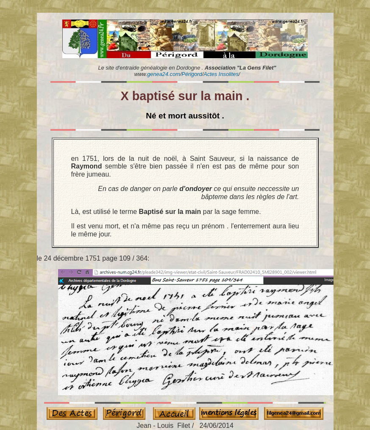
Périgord (191, 74)
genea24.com (163, 74)
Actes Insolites (221, 74)
